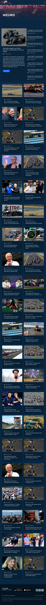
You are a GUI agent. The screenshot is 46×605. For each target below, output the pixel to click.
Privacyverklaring (11, 595)
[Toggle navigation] (44, 2)
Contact (6, 595)
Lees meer (6, 71)
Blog (3, 595)
